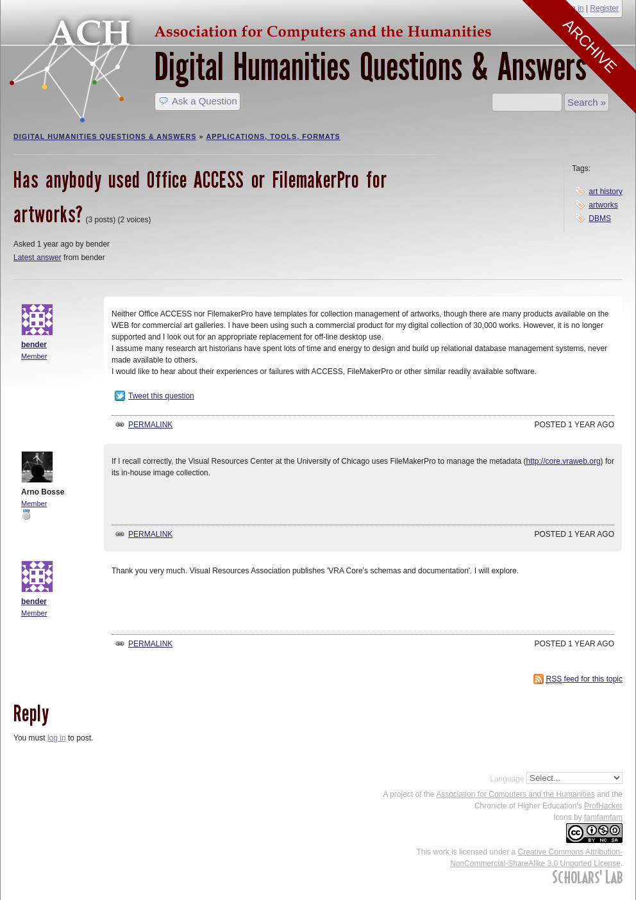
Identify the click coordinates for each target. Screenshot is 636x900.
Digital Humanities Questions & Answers (371, 67)
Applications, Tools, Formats (273, 136)
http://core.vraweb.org (563, 461)
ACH (253, 30)
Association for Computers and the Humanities (515, 794)
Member (34, 356)
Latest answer (37, 257)
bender (34, 344)
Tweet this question (161, 395)
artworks (603, 204)
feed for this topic (584, 679)
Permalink (150, 424)
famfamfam (603, 817)
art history (606, 191)
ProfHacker (603, 805)
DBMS (600, 218)
